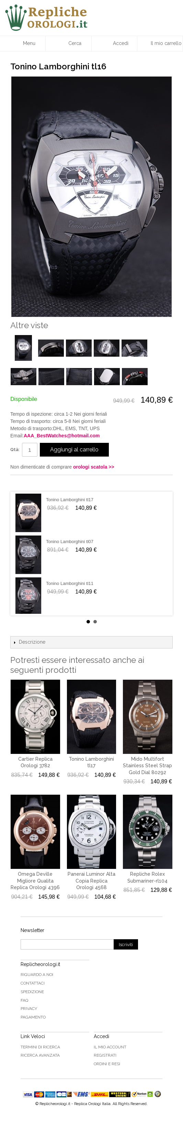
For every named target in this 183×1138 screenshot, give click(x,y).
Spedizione (32, 991)
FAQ (24, 1000)
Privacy (29, 1008)
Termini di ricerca (40, 1047)
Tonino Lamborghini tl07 (69, 541)
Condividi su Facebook (22, 483)
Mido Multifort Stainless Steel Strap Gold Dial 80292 (147, 765)
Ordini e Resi (107, 1063)
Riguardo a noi (37, 974)
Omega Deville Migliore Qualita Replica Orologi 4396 (35, 880)
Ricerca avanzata (40, 1055)
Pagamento (33, 1017)
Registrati (105, 1055)
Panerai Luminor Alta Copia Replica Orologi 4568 (91, 880)
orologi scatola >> (93, 467)
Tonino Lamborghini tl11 (69, 583)
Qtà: (15, 449)
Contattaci (33, 983)
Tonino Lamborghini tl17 (69, 499)
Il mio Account (110, 1047)
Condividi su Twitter (36, 483)
